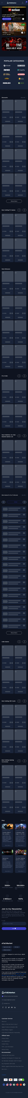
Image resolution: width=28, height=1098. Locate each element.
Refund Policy (5, 1049)
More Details (17, 19)
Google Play (13, 975)
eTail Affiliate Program (7, 1029)
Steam (17, 973)
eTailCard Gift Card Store (8, 1055)
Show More (14, 201)
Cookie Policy (5, 1044)
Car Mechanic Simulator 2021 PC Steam (12, 1060)
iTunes (18, 975)
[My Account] (23, 3)
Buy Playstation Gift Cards (8, 1063)
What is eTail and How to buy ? (10, 1024)
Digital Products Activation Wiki (9, 1027)
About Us (4, 1021)
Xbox (8, 975)
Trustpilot (4, 1074)
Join (14, 928)
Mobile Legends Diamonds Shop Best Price (13, 1066)
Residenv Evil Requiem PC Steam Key (11, 1058)
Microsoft (4, 975)
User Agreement (6, 1041)
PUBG (22, 975)
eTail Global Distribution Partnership (11, 1032)
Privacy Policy (5, 1038)
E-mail (3, 920)
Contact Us (7, 1003)
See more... (5, 1069)
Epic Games (23, 973)
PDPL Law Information (7, 1046)
